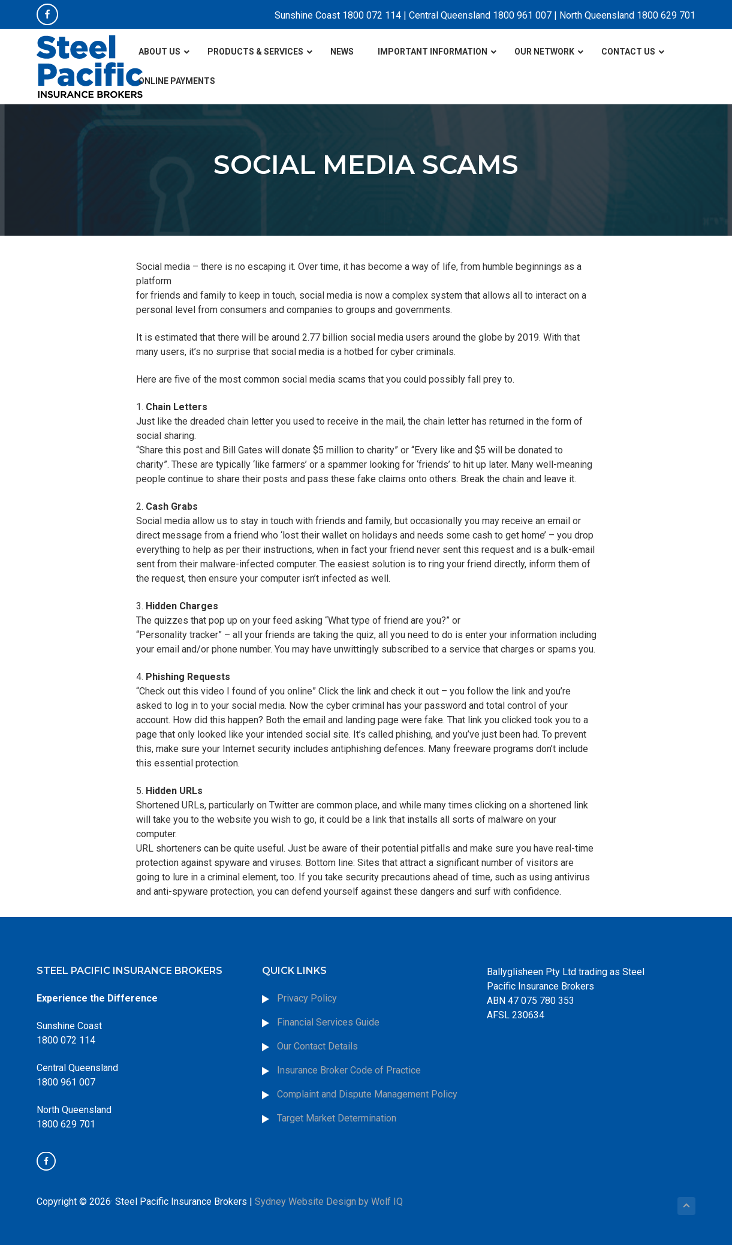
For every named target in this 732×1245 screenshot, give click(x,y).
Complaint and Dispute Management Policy (367, 1094)
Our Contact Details (317, 1046)
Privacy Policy (307, 998)
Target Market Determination (336, 1118)
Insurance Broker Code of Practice (350, 1070)
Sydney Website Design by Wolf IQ (329, 1201)
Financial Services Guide (328, 1022)
